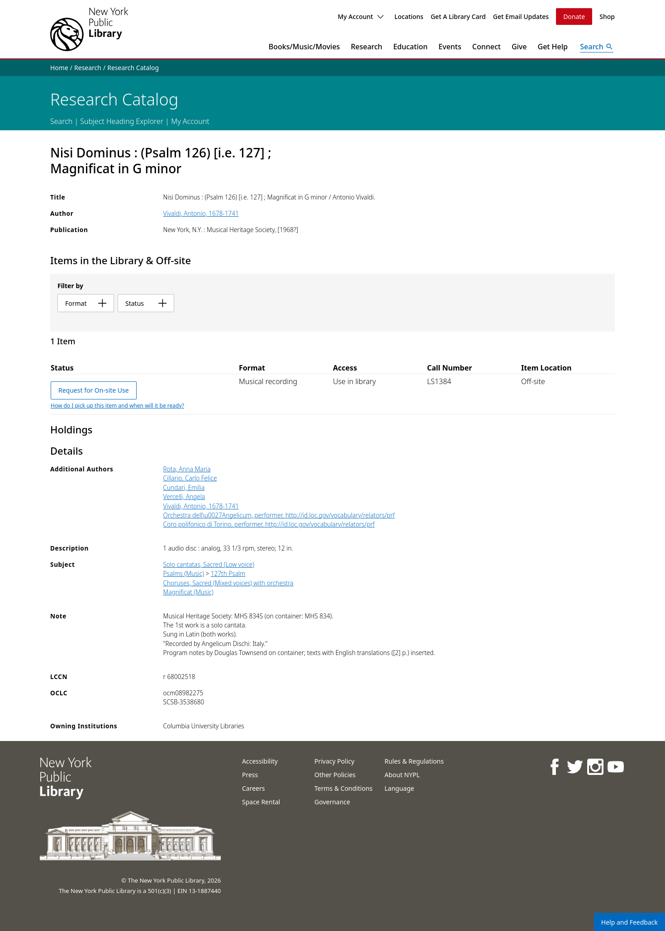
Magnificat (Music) (188, 592)
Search (61, 121)
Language (399, 788)
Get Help (553, 47)
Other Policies (335, 774)
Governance (332, 802)
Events (449, 47)
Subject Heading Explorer (121, 121)
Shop (607, 16)
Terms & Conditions (343, 788)
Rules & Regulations (414, 761)
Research (366, 47)
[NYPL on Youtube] (615, 766)
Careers (253, 788)
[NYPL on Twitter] (574, 766)
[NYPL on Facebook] (554, 766)
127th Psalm (228, 573)
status (145, 303)
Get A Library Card (458, 16)
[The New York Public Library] (89, 29)
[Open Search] (597, 46)
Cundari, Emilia (184, 487)
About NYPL (402, 774)
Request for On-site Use (93, 390)
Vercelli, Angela (184, 496)
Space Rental (261, 802)
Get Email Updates (521, 16)
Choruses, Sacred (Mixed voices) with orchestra (228, 583)
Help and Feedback (629, 922)
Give (519, 47)
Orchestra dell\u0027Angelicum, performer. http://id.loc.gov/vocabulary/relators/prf (279, 515)
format (85, 303)
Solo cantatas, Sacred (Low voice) (209, 564)
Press (250, 774)
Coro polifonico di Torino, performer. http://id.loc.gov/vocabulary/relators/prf (269, 524)
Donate (574, 16)
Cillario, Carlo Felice (190, 478)
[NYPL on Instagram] (594, 766)
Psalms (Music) (183, 573)
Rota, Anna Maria (187, 469)
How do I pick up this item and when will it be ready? (117, 405)
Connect (486, 47)
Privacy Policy (334, 761)
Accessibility (260, 761)
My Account (360, 16)
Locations (408, 16)
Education (410, 47)
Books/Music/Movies (304, 47)
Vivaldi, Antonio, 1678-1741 (201, 213)
